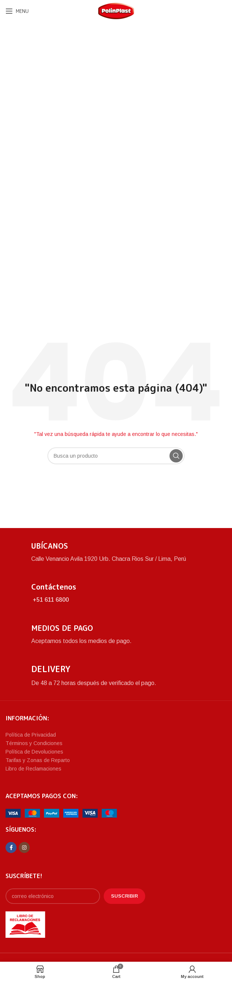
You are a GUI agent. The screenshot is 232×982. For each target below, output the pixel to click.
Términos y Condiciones (34, 743)
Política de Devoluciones (34, 752)
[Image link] (61, 813)
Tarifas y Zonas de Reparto (38, 760)
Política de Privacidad (31, 735)
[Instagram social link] (24, 847)
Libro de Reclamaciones (33, 769)
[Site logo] (116, 10)
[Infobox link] (116, 552)
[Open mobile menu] (17, 11)
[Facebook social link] (11, 847)
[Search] (115, 455)
